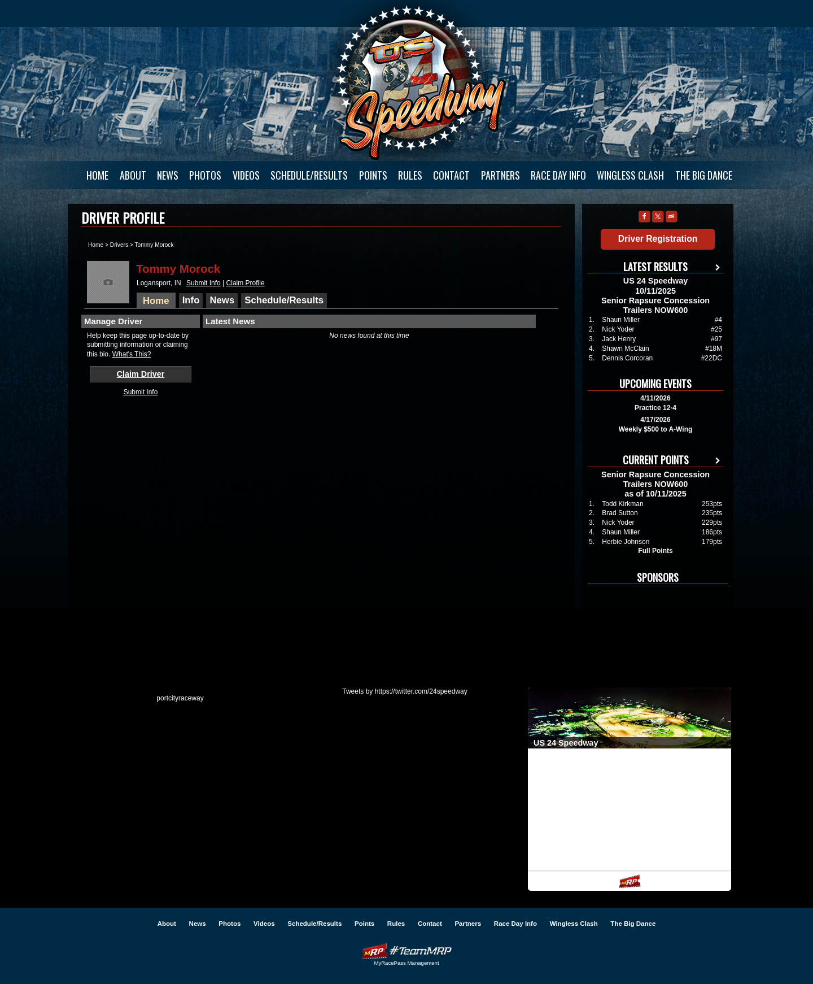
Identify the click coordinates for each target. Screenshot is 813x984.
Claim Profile (245, 283)
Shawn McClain (625, 348)
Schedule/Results (309, 175)
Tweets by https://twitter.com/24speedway (404, 691)
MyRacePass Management (406, 963)
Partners (500, 175)
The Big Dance (703, 175)
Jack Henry (619, 339)
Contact (451, 175)
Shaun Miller (621, 320)
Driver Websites (406, 951)
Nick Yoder (618, 329)
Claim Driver (141, 373)
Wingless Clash (630, 175)
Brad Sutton (619, 513)
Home (97, 175)
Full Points (655, 551)
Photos (205, 175)
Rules (410, 175)
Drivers (119, 245)
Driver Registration (657, 238)
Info (191, 300)
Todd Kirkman (622, 504)
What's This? (131, 354)
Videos (246, 175)
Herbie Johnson (625, 542)
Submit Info (203, 283)
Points (373, 175)
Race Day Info (558, 175)
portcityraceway (179, 698)
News (167, 175)
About (133, 175)
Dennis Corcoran (627, 358)
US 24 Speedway (420, 82)
